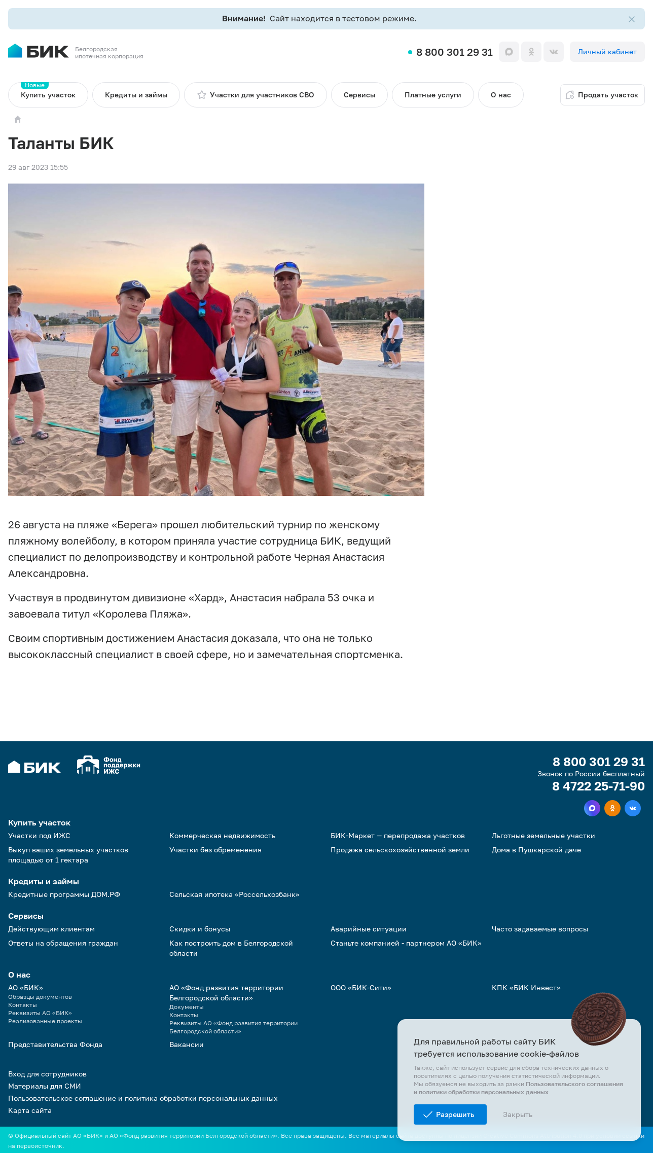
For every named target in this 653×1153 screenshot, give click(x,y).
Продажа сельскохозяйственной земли (400, 849)
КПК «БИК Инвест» (526, 987)
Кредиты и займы (136, 94)
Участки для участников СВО (255, 95)
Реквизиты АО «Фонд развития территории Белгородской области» (233, 1027)
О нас (501, 94)
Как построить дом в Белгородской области (231, 948)
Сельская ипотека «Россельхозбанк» (234, 894)
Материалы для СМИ (44, 1086)
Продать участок (601, 95)
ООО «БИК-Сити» (361, 987)
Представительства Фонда (55, 1044)
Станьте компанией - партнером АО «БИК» (406, 943)
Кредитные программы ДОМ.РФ (64, 894)
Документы (186, 1007)
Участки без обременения (215, 849)
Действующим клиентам (51, 928)
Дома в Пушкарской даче (536, 849)
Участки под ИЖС (39, 835)
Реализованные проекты (45, 1021)
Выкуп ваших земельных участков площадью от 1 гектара (68, 854)
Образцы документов (40, 996)
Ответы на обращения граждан (63, 943)
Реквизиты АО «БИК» (40, 1013)
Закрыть (517, 1114)
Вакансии (186, 1044)
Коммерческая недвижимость (222, 835)
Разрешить (455, 1114)
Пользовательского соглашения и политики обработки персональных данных (518, 1088)
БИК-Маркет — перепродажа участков (398, 835)
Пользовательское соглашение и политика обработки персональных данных (143, 1098)
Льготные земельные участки (543, 835)
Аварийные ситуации (369, 928)
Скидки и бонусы (199, 928)
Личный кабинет (607, 51)
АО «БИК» (25, 987)
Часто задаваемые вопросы (540, 928)
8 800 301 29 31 (454, 52)
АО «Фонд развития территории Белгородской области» (226, 992)
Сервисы (359, 94)
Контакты (22, 1004)
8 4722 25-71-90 (598, 786)
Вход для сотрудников (47, 1073)
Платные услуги (433, 94)
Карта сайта (30, 1110)
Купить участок (48, 90)
